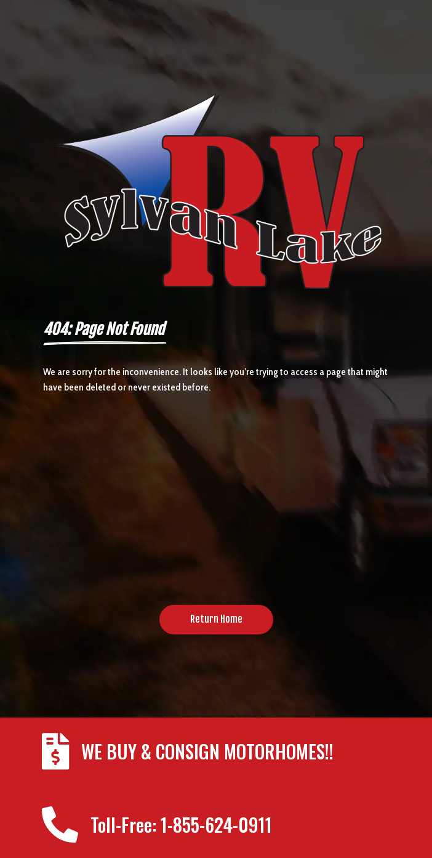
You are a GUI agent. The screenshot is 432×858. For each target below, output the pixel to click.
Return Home (216, 619)
